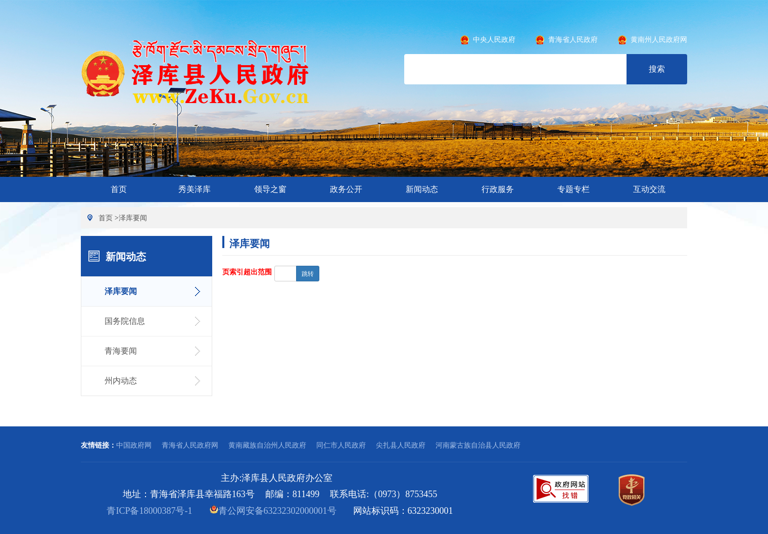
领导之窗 (270, 189)
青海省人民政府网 (190, 445)
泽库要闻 (133, 218)
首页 (119, 189)
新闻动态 (422, 189)
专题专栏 (573, 189)
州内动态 (121, 380)
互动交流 (649, 189)
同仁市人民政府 (341, 445)
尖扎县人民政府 (400, 445)
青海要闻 (121, 351)
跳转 (308, 273)
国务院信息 (125, 321)
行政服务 (498, 189)
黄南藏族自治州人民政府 (267, 445)
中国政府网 (134, 445)
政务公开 (346, 189)
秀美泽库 (194, 189)
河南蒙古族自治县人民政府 (478, 445)
